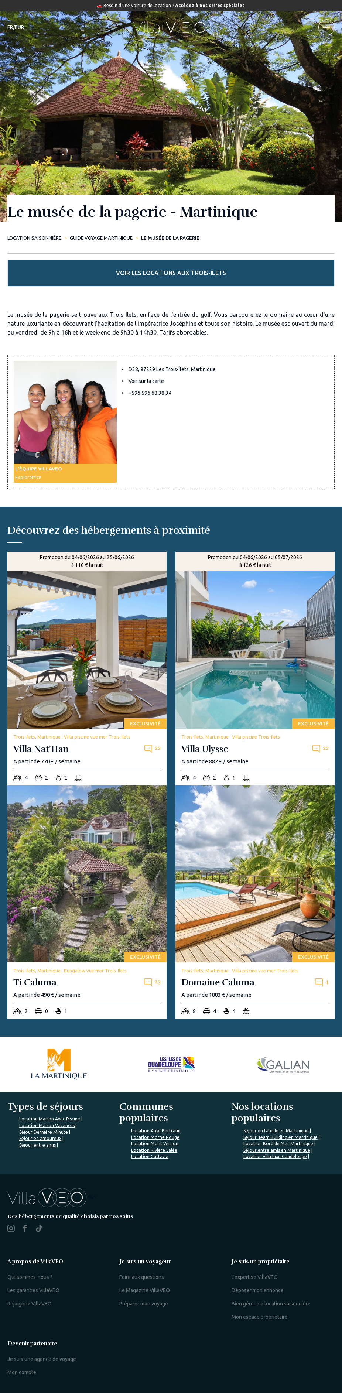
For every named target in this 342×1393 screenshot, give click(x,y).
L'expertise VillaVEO (255, 1277)
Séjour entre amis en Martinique (276, 1150)
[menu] (326, 27)
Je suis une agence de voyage (41, 1359)
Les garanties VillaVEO (33, 1290)
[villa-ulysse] (255, 669)
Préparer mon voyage (143, 1304)
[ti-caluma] (87, 902)
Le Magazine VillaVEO (144, 1290)
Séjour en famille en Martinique (276, 1130)
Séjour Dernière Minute (43, 1132)
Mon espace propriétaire (260, 1317)
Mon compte (21, 1372)
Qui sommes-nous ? (29, 1277)
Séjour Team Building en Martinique (280, 1137)
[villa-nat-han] (87, 669)
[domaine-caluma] (255, 902)
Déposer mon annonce (258, 1290)
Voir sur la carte (146, 381)
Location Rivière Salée (154, 1150)
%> (52, 1197)
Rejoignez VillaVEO (29, 1304)
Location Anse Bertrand (156, 1130)
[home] (171, 27)
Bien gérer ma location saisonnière (271, 1304)
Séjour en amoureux (40, 1138)
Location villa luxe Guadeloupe (275, 1156)
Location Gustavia (149, 1156)
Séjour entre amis (37, 1145)
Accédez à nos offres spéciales (209, 5)
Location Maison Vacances (47, 1125)
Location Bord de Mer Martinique (278, 1143)
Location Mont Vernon (154, 1143)
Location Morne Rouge (155, 1137)
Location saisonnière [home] (34, 237)
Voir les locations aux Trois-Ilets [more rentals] (171, 273)
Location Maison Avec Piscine (49, 1118)
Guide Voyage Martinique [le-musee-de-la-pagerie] (101, 237)
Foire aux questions (141, 1277)
